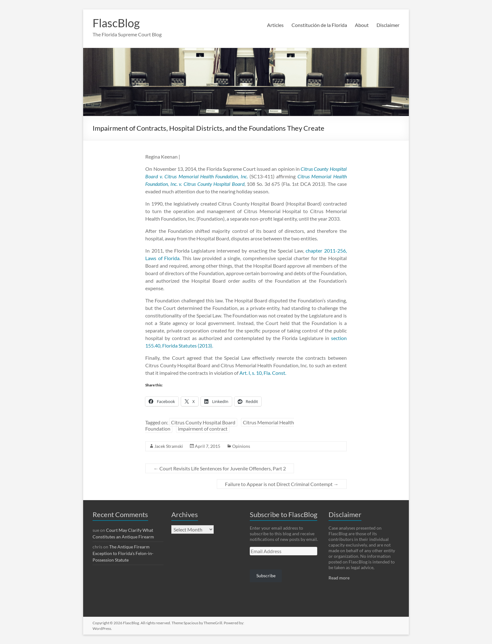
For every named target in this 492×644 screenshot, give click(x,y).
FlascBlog (116, 23)
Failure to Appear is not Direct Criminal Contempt (282, 484)
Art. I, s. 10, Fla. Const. (262, 373)
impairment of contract (202, 429)
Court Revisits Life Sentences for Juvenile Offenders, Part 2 (219, 468)
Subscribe (265, 575)
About (362, 25)
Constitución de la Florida (319, 25)
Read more (339, 577)
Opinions (241, 446)
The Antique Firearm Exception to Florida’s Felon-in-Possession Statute (123, 553)
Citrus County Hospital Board (203, 422)
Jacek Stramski (168, 446)
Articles (275, 25)
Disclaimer (388, 25)
